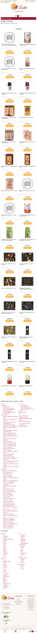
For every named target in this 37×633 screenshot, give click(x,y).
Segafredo (5, 585)
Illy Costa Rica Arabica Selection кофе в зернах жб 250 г (27, 45)
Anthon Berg (5, 536)
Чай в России (24, 405)
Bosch (22, 547)
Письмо (2, 403)
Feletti (4, 543)
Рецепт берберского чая (8, 505)
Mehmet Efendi (6, 576)
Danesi (4, 564)
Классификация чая (25, 406)
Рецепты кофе (4, 415)
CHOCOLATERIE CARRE (8, 539)
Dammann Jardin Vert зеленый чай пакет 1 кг (9, 337)
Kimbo (4, 571)
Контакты (14, 0)
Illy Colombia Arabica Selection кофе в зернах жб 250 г (27, 215)
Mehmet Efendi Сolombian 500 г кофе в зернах (27, 94)
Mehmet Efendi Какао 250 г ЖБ (26, 117)
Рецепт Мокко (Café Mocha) (9, 424)
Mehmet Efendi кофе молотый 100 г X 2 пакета (27, 142)
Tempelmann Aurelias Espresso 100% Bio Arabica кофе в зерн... (27, 240)
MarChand (5, 548)
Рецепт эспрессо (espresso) (9, 434)
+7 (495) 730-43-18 (18, 11)
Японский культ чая (25, 409)
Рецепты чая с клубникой (8, 520)
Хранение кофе (6, 413)
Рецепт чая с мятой (7, 500)
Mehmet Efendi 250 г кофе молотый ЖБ (9, 167)
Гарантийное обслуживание (25, 421)
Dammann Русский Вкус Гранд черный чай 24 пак (26, 337)
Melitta (4, 578)
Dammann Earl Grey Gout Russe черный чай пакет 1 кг (8, 313)
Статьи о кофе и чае (4, 2)
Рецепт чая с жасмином (8, 490)
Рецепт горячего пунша (8, 526)
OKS (22, 551)
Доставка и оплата (7, 0)
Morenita (23, 568)
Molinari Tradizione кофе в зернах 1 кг (9, 386)
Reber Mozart (6, 553)
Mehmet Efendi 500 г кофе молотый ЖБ (27, 167)
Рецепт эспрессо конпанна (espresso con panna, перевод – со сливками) (10, 458)
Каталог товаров (7, 18)
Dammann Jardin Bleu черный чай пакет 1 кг (26, 313)
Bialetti (22, 566)
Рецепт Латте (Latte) (7, 441)
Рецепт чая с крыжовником (9, 481)
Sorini (4, 555)
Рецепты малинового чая (8, 527)
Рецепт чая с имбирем (8, 494)
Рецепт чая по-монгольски (9, 518)
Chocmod (5, 540)
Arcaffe (4, 560)
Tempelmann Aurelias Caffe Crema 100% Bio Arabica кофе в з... (9, 240)
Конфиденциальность (23, 417)
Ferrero (4, 544)
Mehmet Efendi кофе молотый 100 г (9, 190)
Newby (22, 537)
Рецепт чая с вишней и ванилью (10, 470)
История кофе (6, 406)
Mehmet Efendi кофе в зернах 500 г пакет (27, 69)
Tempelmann (6, 586)
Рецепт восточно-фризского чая (10, 523)
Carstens (5, 537)
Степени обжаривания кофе (9, 412)
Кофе (2, 558)
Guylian (4, 546)
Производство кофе (7, 410)
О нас (2, 0)
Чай (19, 533)
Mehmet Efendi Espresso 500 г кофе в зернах (9, 94)
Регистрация (32, 0)
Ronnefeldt (23, 540)
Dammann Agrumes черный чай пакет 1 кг (26, 264)
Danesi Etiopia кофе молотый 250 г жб (27, 191)
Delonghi (23, 546)
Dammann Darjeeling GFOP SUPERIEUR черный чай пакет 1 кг (26, 289)
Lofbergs (5, 575)
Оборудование (22, 564)
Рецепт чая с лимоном (8, 476)
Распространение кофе (8, 408)
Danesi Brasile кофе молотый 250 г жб (9, 215)
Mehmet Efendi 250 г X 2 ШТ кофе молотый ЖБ (9, 69)
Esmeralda (5, 567)
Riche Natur (23, 539)
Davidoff (5, 565)
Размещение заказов (23, 426)
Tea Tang (23, 541)
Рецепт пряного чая (7, 493)
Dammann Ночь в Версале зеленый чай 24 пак (27, 362)
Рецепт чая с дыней (7, 474)
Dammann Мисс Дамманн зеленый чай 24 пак (9, 362)
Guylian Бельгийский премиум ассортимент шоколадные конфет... (9, 45)
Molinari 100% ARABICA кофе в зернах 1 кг (26, 386)
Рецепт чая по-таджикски (8, 498)
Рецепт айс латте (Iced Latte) (9, 444)
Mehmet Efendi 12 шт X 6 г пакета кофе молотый (9, 118)
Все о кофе (3, 405)
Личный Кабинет (31, 598)
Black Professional (7, 561)
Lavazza (5, 572)
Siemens (22, 554)
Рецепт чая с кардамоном (9, 519)
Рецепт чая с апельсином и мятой (10, 480)
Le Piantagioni (6, 574)
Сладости (3, 533)
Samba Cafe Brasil (7, 583)
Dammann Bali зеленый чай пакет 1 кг (9, 289)
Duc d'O (4, 541)
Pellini (4, 582)
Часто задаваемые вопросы (25, 423)
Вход (27, 0)
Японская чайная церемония (27, 408)
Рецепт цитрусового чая (8, 502)
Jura (22, 548)
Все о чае (21, 403)
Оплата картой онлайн (23, 415)
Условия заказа (22, 425)
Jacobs (4, 569)
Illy (3, 568)
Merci (4, 550)
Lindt (4, 547)
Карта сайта (18, 604)
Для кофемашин (22, 544)
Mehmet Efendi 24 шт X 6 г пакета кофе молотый (9, 142)
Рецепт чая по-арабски (8, 501)
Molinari (5, 579)
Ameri (4, 535)
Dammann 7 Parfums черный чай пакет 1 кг (9, 264)
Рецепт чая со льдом (7, 522)
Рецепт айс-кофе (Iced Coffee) (9, 442)
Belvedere (23, 535)
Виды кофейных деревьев (9, 409)
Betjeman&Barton (24, 543)
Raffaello (5, 551)
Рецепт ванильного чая (8, 488)
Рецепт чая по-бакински (8, 513)
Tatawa (4, 557)
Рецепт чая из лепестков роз (9, 491)
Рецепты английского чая (8, 525)
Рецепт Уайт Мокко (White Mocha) (10, 426)
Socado (4, 554)
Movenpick (5, 580)
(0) (5, 72)
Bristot (4, 562)
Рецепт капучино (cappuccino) (9, 433)
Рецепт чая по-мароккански (9, 504)
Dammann (23, 536)
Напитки (20, 556)
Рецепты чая (3, 469)
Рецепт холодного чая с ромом (10, 509)
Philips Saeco (23, 553)
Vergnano (5, 587)
